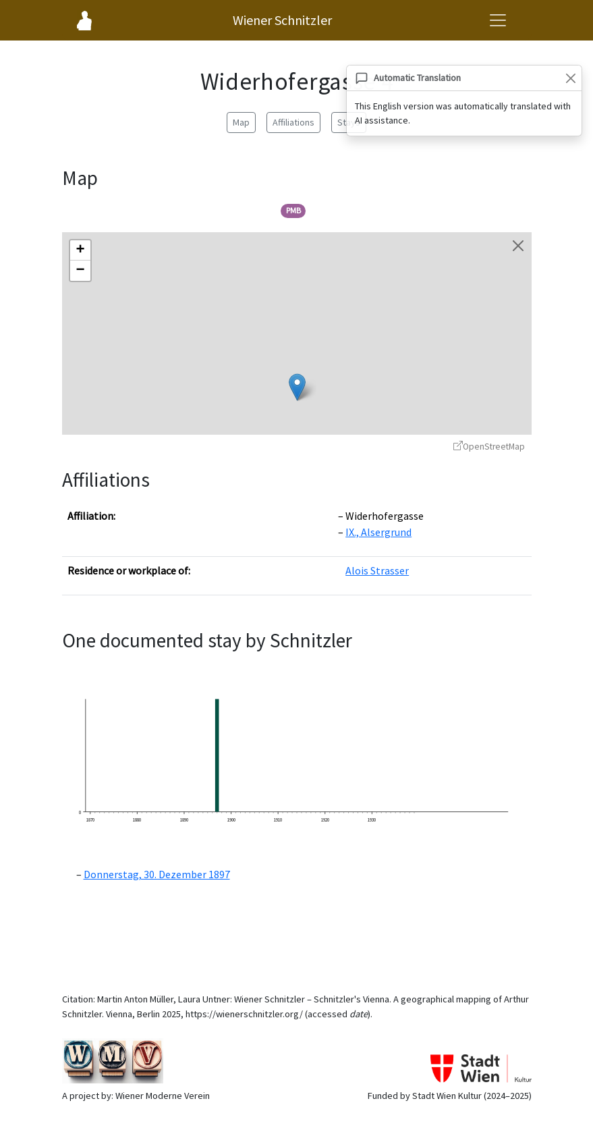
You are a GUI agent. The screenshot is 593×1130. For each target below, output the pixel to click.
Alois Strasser (377, 570)
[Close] (570, 78)
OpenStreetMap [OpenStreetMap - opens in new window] (489, 446)
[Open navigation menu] (498, 20)
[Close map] (518, 246)
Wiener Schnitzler (282, 19)
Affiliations (293, 122)
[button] (297, 387)
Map (241, 122)
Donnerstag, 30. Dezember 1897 (157, 874)
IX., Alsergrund (378, 532)
